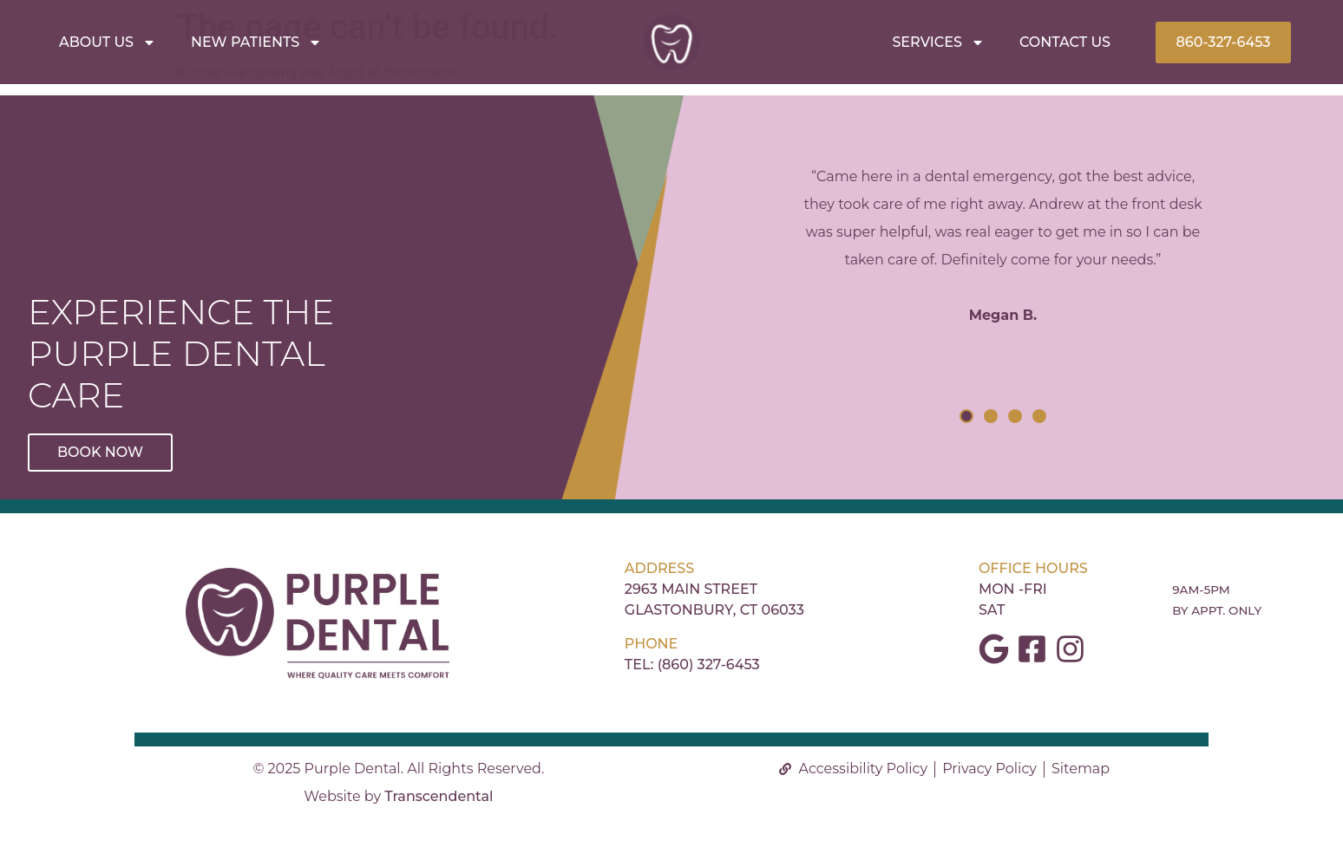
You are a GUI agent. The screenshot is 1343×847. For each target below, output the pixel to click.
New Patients (256, 42)
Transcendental (438, 796)
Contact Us (1064, 42)
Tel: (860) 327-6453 (692, 664)
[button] (966, 416)
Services (938, 42)
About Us (107, 42)
